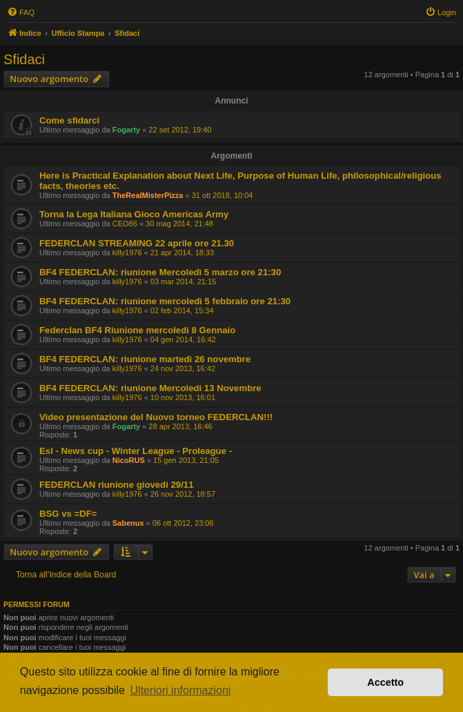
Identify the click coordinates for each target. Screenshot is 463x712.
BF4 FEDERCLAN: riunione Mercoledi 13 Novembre (150, 388)
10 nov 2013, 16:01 (182, 397)
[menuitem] (21, 12)
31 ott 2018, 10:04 (222, 195)
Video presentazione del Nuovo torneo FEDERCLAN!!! (156, 417)
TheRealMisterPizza (148, 195)
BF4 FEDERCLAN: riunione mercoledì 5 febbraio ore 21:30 (164, 301)
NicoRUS (128, 460)
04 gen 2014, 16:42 (183, 339)
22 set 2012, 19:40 (179, 130)
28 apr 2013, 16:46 (180, 426)
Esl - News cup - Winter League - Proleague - (135, 451)
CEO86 (124, 223)
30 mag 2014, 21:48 (179, 223)
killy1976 (127, 252)
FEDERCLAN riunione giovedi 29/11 (116, 484)
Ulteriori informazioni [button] (180, 690)
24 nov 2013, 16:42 (182, 368)
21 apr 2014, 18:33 (182, 252)
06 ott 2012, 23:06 (183, 523)
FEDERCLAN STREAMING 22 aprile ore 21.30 (136, 243)
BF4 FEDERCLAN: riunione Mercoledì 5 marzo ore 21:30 (160, 272)
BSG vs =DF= (68, 513)
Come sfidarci (69, 120)
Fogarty (126, 130)
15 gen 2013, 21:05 (186, 460)
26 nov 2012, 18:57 (182, 494)
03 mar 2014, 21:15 (183, 281)
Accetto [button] (385, 682)
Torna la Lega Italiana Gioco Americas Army (133, 214)
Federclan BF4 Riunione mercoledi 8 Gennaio (137, 330)
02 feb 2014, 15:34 (182, 310)
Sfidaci (24, 59)
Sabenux (128, 523)
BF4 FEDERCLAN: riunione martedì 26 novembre (144, 359)
